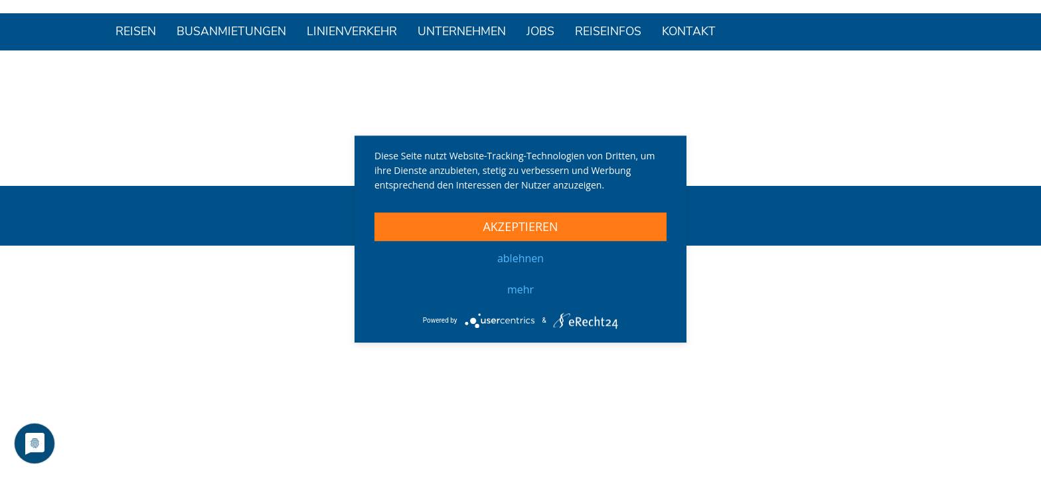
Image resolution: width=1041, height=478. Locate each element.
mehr (520, 289)
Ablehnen (520, 258)
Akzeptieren (520, 226)
